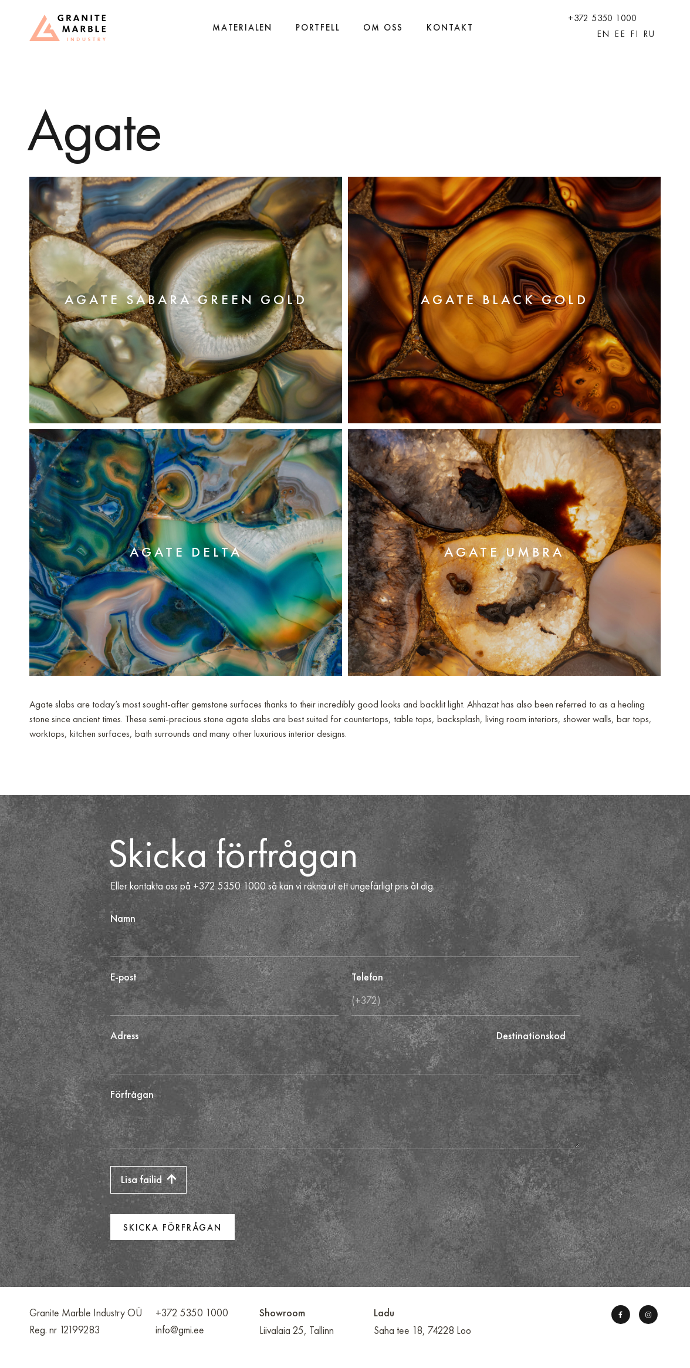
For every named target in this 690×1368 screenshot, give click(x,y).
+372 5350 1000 (602, 17)
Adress (124, 1036)
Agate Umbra (504, 552)
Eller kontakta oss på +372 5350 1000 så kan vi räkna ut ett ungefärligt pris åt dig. (272, 886)
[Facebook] (620, 1314)
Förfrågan (132, 1095)
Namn (123, 918)
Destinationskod (531, 1036)
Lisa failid (148, 1179)
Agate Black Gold (504, 299)
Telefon (367, 977)
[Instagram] (647, 1314)
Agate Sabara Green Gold (186, 299)
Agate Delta (186, 552)
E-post (123, 977)
